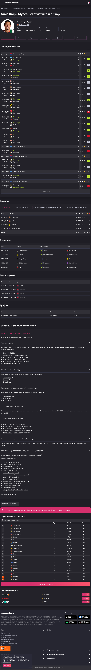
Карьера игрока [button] (7, 343)
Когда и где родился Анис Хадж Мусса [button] (15, 333)
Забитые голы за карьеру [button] (10, 370)
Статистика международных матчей (75, 207)
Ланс (4, 353)
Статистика (6, 207)
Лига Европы (21, 146)
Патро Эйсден (7, 357)
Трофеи (57, 38)
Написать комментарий (9, 504)
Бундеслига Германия (7, 639)
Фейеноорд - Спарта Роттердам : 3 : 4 (16, 481)
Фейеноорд (7, 364)
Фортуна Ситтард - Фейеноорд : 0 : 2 (15, 468)
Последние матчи (7, 38)
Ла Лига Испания (6, 637)
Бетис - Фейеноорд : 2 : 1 (11, 485)
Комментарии (82, 38)
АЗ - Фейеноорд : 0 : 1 (10, 466)
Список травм (45, 38)
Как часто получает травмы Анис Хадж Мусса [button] (18, 439)
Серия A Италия (5, 633)
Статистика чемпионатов (22, 207)
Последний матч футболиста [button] (12, 406)
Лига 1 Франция (5, 641)
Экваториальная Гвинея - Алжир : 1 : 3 (16, 475)
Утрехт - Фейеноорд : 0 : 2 (12, 462)
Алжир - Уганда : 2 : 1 (10, 471)
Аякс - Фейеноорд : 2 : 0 (11, 473)
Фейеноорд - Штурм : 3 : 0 (12, 483)
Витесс (5, 359)
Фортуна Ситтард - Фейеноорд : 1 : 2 (15, 490)
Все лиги (3, 646)
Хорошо (6, 665)
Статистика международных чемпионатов (47, 207)
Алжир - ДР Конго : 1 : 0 (11, 477)
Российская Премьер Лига (9, 644)
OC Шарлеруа (7, 355)
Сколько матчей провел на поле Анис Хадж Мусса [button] (19, 388)
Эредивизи (24, 54)
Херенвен (72, 411)
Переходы (33, 38)
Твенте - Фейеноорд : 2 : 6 (12, 464)
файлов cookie (7, 662)
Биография (69, 38)
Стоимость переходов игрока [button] (12, 418)
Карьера (21, 38)
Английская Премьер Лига (9, 635)
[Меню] (2, 2)
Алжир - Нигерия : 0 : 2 (10, 479)
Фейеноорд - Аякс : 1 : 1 (11, 488)
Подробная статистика (45, 584)
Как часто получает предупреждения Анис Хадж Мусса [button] (22, 451)
